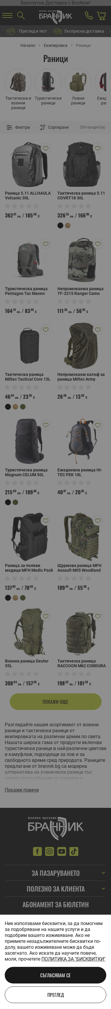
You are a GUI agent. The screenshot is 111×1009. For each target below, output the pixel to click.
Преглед (55, 994)
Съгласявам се (55, 975)
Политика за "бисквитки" (73, 959)
